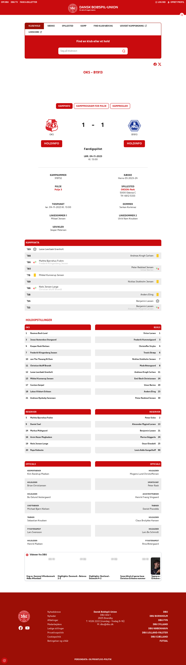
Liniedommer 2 (128, 216)
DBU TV (14, 2)
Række (128, 175)
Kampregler (120, 106)
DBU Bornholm (159, 616)
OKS (51, 135)
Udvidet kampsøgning (133, 26)
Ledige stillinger (55, 628)
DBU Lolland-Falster (155, 633)
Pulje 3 (58, 190)
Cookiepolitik (54, 637)
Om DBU (5, 2)
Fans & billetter (28, 2)
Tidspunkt (58, 204)
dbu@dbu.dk (106, 624)
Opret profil (176, 2)
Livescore (35, 32)
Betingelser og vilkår (57, 641)
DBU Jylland (160, 624)
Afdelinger (52, 620)
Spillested (127, 187)
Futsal (164, 641)
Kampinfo (64, 106)
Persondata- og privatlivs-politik (93, 659)
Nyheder (51, 616)
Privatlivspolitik (55, 633)
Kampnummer (58, 175)
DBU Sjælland (159, 637)
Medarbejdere (54, 624)
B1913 (134, 135)
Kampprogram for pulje (91, 106)
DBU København (158, 628)
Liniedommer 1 (58, 216)
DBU (165, 612)
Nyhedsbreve (54, 612)
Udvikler (58, 227)
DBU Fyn (163, 620)
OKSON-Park (128, 190)
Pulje (58, 187)
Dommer (128, 204)
